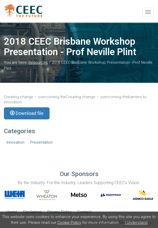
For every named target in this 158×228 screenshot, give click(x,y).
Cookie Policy (69, 222)
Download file (26, 113)
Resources (38, 62)
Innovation (15, 142)
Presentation (41, 142)
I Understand (136, 222)
